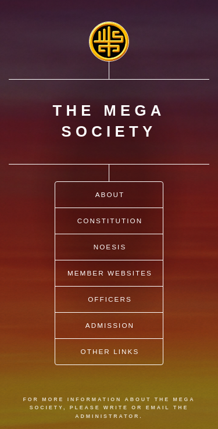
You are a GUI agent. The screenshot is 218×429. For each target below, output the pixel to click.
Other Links (110, 351)
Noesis (110, 247)
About (110, 194)
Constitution (110, 220)
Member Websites (109, 273)
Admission (109, 325)
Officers (110, 299)
